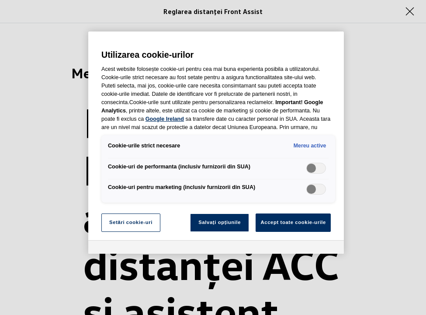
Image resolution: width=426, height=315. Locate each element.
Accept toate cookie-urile (293, 222)
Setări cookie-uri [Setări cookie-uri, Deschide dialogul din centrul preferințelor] (130, 222)
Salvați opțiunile (219, 222)
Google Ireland (164, 119)
